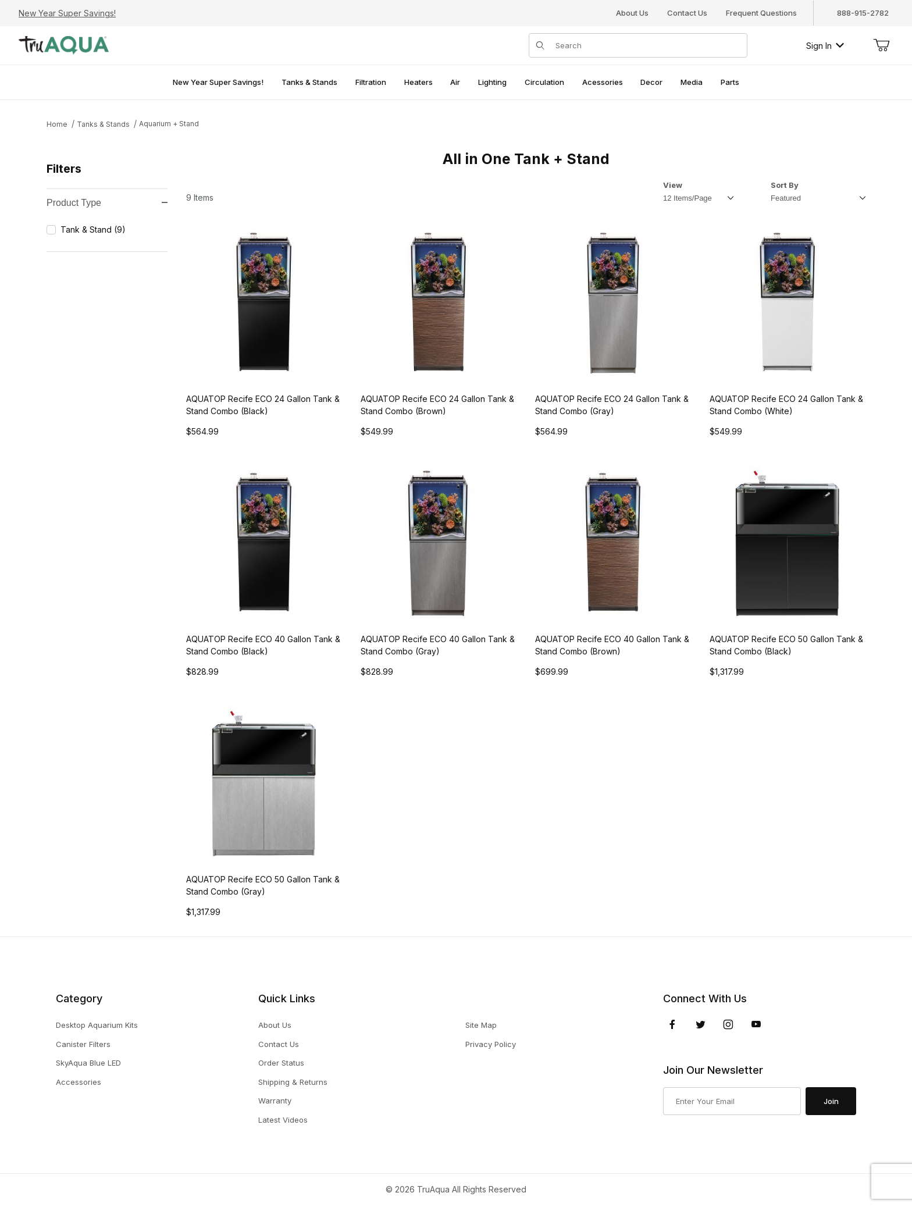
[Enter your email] (732, 1101)
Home (57, 124)
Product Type (107, 203)
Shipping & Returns (292, 1082)
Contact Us (687, 12)
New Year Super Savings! (67, 13)
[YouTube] (756, 1024)
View (672, 185)
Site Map (481, 1025)
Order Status (281, 1062)
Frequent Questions (761, 12)
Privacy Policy (490, 1044)
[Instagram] (728, 1024)
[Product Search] (647, 45)
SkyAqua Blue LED (88, 1062)
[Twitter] (700, 1024)
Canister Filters (83, 1044)
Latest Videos (283, 1119)
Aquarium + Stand (169, 123)
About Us (632, 12)
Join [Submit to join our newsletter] (831, 1101)
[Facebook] (672, 1024)
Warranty (274, 1100)
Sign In (825, 46)
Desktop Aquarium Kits (97, 1025)
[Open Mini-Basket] (881, 45)
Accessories (78, 1082)
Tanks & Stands (103, 124)
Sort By (785, 185)
